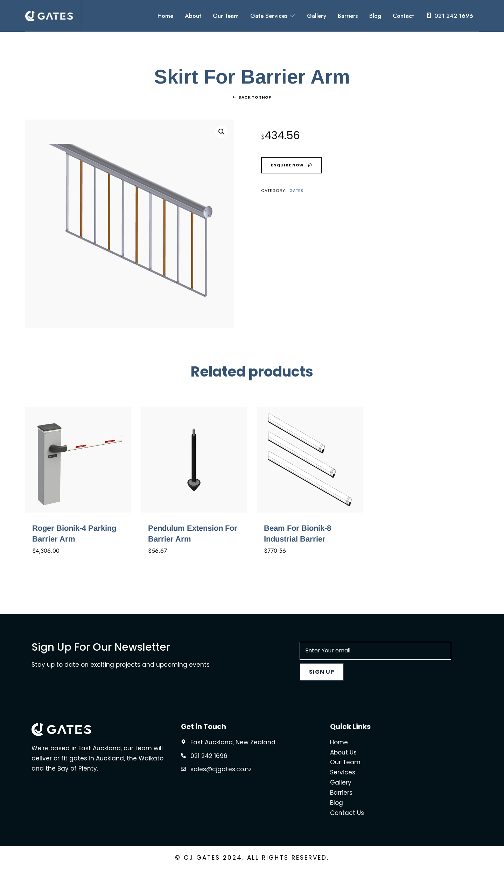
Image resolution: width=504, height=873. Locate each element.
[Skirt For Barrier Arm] (291, 166)
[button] (221, 133)
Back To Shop (254, 98)
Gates (296, 192)
